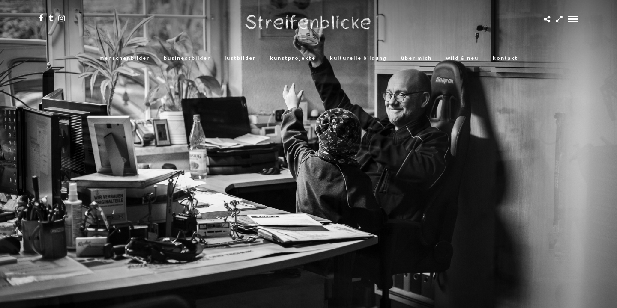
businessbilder (187, 58)
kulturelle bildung (358, 58)
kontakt (505, 58)
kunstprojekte (293, 58)
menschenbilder (124, 58)
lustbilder (240, 58)
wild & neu (462, 58)
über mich (416, 58)
